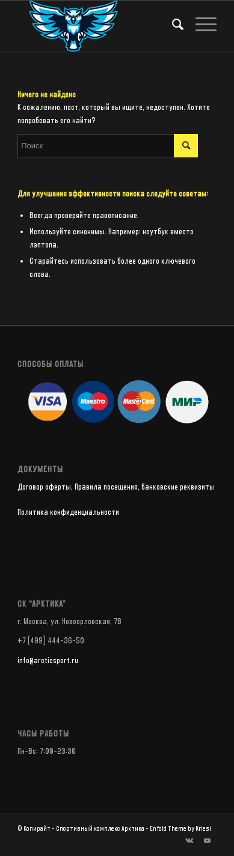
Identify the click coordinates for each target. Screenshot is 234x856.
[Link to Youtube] (208, 841)
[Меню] (200, 25)
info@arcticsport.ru (47, 661)
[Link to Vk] (189, 841)
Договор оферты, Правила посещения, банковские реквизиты (116, 487)
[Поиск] (171, 25)
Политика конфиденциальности (68, 512)
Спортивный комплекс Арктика (100, 829)
